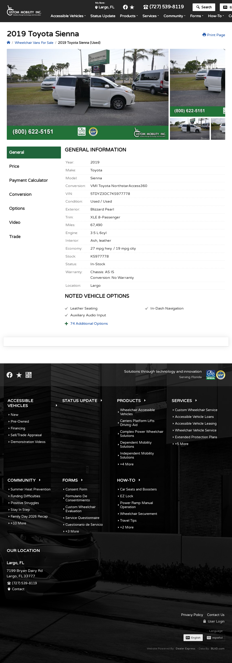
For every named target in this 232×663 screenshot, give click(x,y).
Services (151, 16)
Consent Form (76, 489)
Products (129, 16)
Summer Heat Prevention (31, 489)
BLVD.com (218, 648)
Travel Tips (128, 521)
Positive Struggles (25, 503)
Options (17, 210)
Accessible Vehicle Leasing (196, 423)
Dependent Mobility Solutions (136, 444)
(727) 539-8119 (165, 7)
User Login (214, 621)
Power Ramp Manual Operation (136, 505)
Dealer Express (185, 648)
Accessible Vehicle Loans (194, 417)
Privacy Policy (192, 615)
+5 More (181, 444)
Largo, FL (108, 7)
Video (14, 225)
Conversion (20, 196)
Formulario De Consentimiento (77, 498)
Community (175, 16)
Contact (18, 589)
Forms (197, 16)
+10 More (18, 523)
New (14, 415)
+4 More (127, 464)
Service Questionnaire (82, 518)
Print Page (214, 35)
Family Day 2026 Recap (29, 516)
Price (14, 167)
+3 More (72, 531)
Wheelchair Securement (138, 514)
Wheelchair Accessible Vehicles (137, 412)
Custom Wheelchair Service (196, 410)
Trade (15, 240)
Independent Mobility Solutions (137, 455)
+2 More (127, 527)
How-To (216, 16)
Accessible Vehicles (68, 16)
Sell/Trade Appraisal (26, 435)
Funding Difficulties (25, 496)
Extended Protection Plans (196, 437)
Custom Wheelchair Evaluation (80, 509)
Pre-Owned (20, 421)
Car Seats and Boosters (138, 489)
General (16, 152)
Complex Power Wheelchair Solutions (141, 434)
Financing (18, 428)
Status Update (104, 16)
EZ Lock (126, 496)
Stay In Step (20, 510)
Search (205, 7)
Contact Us (216, 615)
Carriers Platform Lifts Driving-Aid (137, 423)
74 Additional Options (89, 323)
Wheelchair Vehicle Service (196, 430)
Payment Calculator (28, 181)
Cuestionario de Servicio (84, 525)
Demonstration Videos (28, 442)
